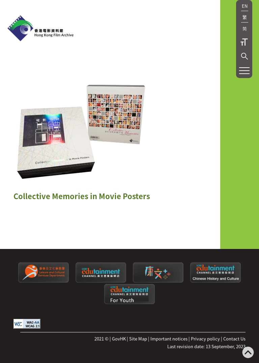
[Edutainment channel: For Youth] (129, 302)
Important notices (169, 338)
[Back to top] (248, 353)
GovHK (119, 338)
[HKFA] (40, 29)
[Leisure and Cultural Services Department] (43, 281)
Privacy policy (205, 338)
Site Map (138, 338)
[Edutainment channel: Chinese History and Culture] (215, 281)
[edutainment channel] (101, 281)
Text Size (244, 42)
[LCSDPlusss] (158, 281)
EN (245, 6)
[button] (244, 56)
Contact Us (234, 338)
